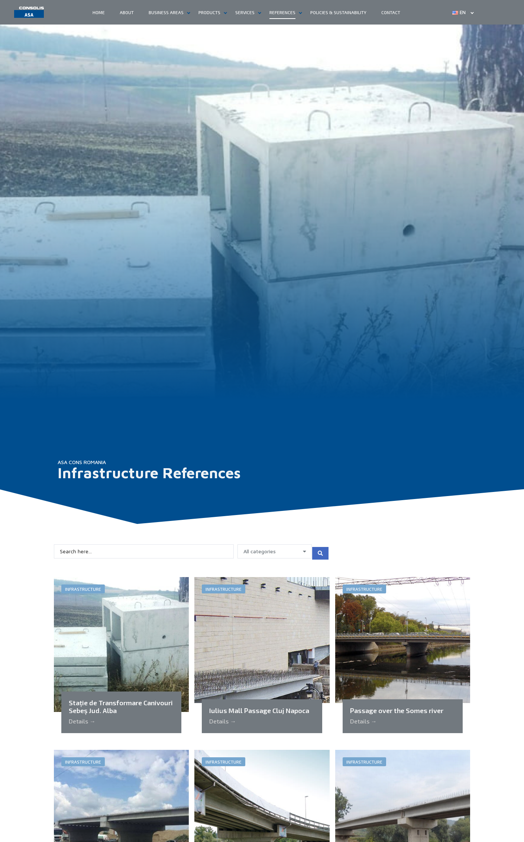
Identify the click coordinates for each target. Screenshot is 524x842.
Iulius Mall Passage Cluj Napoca (259, 709)
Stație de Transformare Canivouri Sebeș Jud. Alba (121, 705)
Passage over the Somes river (396, 709)
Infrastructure (83, 587)
